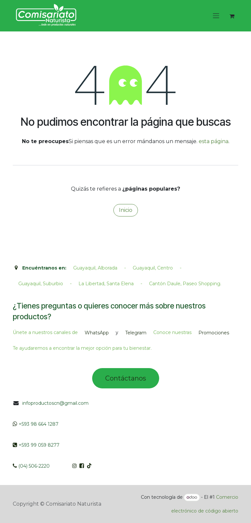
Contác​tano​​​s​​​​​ (125, 378)
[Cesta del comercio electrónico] (231, 16)
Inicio (125, 210)
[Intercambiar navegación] (216, 16)
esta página (213, 141)
